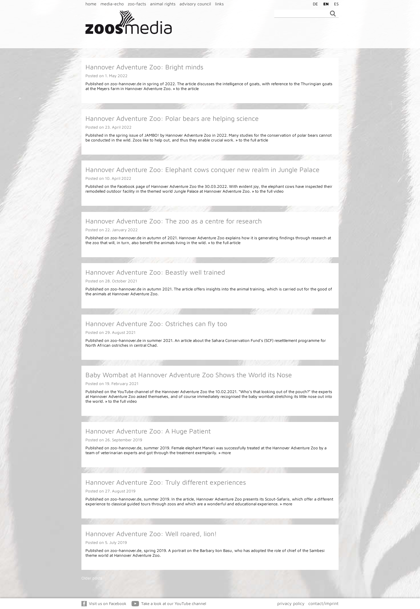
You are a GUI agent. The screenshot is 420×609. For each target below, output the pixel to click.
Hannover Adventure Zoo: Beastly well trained (155, 272)
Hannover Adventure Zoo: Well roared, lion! (151, 533)
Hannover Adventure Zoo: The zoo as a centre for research (173, 221)
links (219, 3)
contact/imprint (323, 603)
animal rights (162, 3)
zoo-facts (137, 3)
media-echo (112, 3)
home (90, 3)
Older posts (91, 578)
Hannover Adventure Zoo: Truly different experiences (165, 482)
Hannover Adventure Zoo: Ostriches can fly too (156, 323)
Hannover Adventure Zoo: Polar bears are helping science (172, 118)
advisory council (195, 3)
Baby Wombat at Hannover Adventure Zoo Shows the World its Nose (188, 375)
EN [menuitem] (326, 4)
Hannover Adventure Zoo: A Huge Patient (148, 431)
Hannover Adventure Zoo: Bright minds (144, 67)
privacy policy (291, 603)
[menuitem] (314, 4)
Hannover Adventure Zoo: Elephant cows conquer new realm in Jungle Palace (202, 169)
